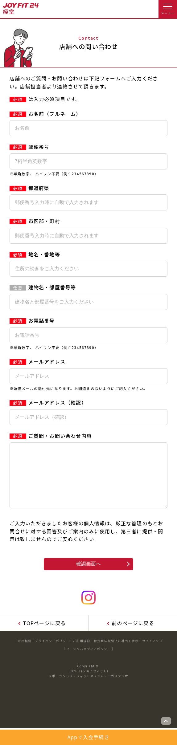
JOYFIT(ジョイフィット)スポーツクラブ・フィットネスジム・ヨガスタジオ (88, 685)
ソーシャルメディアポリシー (88, 661)
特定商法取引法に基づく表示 (116, 653)
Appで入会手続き (88, 737)
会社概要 (24, 653)
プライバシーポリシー (52, 653)
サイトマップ (152, 653)
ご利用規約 (81, 653)
